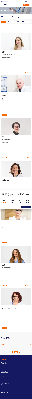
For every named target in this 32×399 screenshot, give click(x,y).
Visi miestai (3, 21)
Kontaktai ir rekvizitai (4, 361)
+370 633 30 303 (25, 1)
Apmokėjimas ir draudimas (5, 375)
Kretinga (28, 21)
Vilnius (8, 21)
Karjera (2, 367)
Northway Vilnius (3, 362)
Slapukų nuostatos (4, 382)
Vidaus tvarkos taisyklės (5, 383)
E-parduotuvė (3, 391)
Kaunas (12, 21)
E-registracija (5, 157)
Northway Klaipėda (4, 363)
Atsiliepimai (3, 384)
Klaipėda (18, 22)
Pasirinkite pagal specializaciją (16, 27)
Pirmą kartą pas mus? (4, 371)
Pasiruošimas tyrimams (4, 372)
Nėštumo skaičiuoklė (4, 392)
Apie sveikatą (3, 387)
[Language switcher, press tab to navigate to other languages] (30, 1)
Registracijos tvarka (4, 370)
